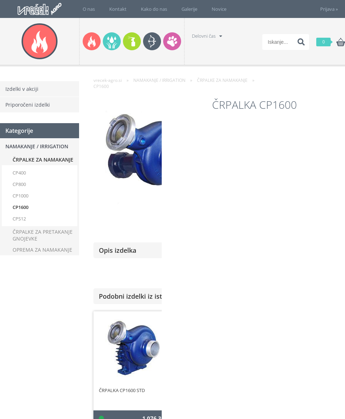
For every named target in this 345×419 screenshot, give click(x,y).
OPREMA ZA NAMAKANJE (42, 249)
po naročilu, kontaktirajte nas (304, 185)
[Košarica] (330, 42)
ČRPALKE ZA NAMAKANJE (43, 159)
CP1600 (20, 207)
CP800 (19, 184)
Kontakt (117, 9)
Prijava (329, 9)
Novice (219, 9)
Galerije (189, 9)
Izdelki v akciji (21, 88)
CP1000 (20, 195)
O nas (89, 9)
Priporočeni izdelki (27, 104)
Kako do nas (154, 9)
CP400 (19, 172)
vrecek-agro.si (107, 80)
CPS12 (19, 218)
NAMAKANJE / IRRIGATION (36, 146)
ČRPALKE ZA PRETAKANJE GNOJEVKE (43, 235)
